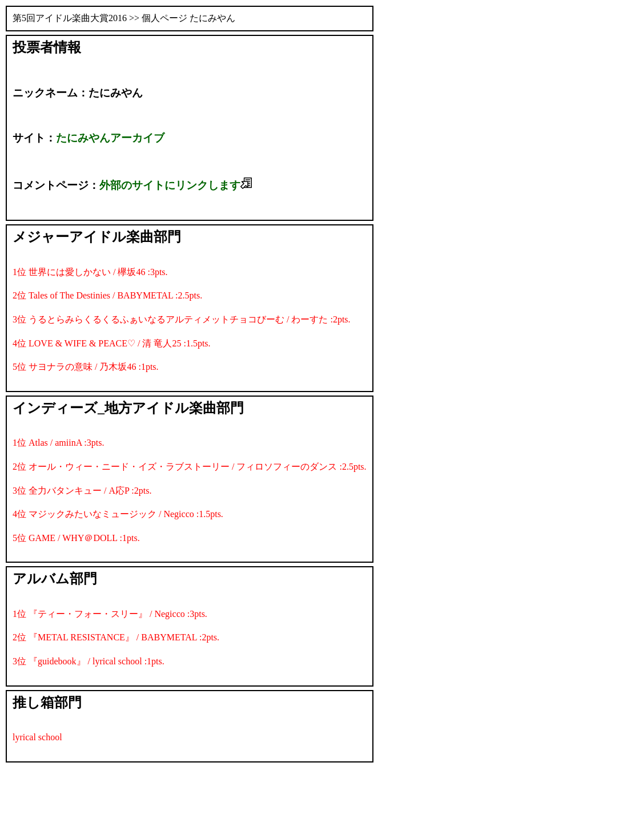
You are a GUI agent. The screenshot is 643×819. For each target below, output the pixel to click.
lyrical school (37, 737)
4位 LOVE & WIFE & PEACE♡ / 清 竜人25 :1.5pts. (112, 343)
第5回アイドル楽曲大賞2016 (70, 18)
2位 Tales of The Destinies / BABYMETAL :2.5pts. (107, 295)
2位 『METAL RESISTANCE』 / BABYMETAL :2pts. (116, 637)
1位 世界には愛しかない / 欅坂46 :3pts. (90, 272)
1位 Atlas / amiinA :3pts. (58, 442)
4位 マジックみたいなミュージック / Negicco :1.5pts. (118, 514)
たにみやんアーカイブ (110, 138)
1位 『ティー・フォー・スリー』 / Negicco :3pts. (110, 614)
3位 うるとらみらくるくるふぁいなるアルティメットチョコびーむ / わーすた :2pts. (182, 319)
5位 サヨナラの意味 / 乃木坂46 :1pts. (86, 367)
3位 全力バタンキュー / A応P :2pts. (82, 490)
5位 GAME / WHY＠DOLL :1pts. (76, 538)
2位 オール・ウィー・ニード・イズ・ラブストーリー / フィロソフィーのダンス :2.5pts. (190, 466)
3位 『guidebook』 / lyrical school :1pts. (88, 661)
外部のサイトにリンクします (175, 185)
